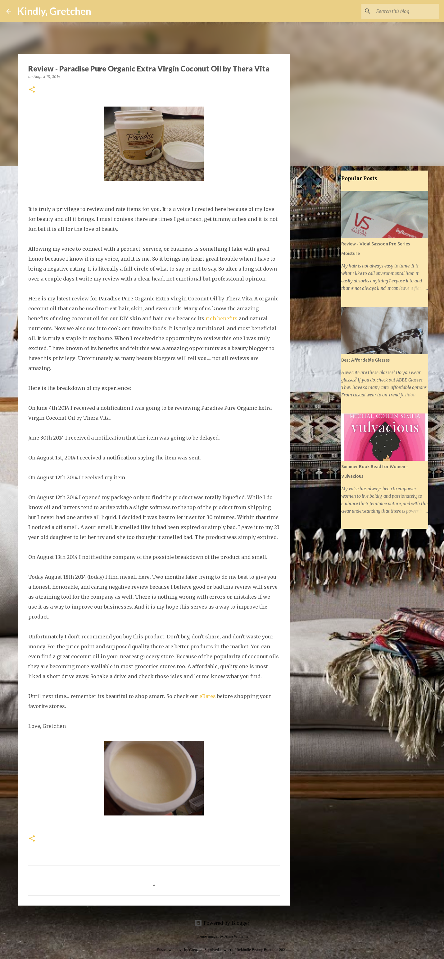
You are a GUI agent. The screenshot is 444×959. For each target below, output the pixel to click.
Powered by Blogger (222, 923)
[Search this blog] (406, 11)
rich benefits (222, 318)
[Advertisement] (321, 268)
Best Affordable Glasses (365, 360)
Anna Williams (236, 936)
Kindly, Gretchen (54, 11)
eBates (207, 696)
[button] (32, 90)
